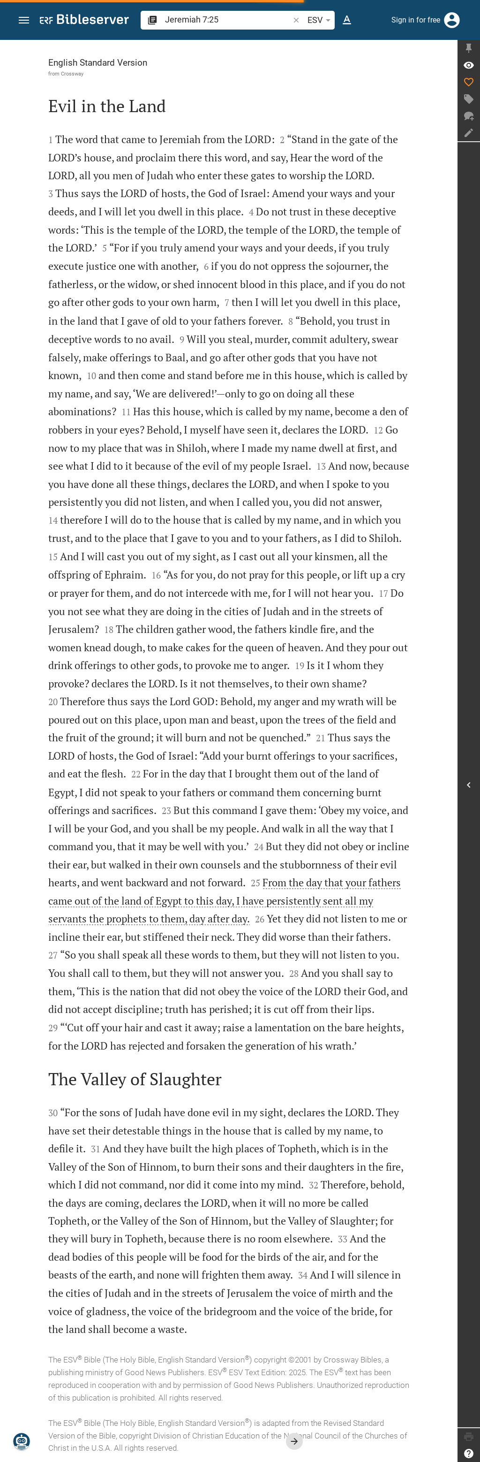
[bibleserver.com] (84, 21)
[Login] (451, 20)
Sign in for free (415, 19)
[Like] (469, 82)
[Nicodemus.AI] (21, 1441)
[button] (24, 20)
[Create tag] (469, 99)
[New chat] (469, 115)
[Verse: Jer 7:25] (469, 65)
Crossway (72, 73)
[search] (228, 19)
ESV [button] (321, 20)
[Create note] (469, 132)
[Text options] (347, 20)
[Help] (469, 1453)
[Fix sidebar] (469, 48)
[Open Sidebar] (469, 784)
